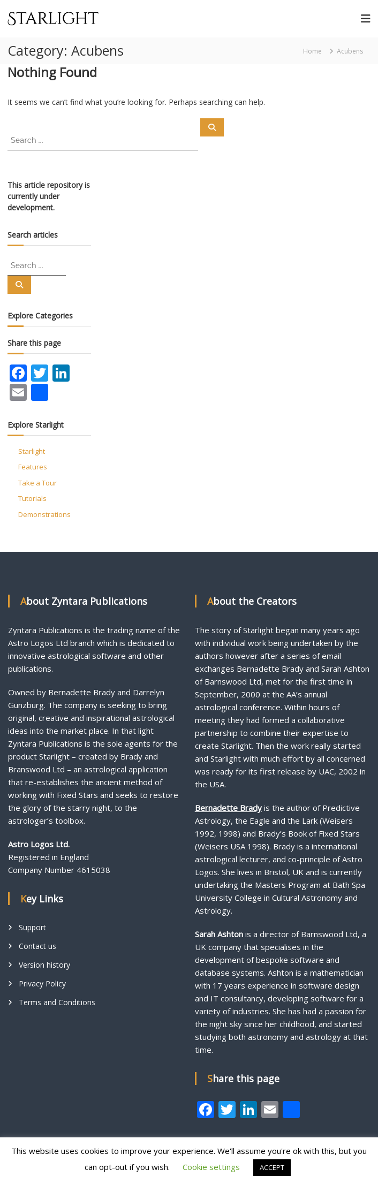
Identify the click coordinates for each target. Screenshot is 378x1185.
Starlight (31, 451)
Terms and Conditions (57, 1002)
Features (32, 467)
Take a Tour (37, 483)
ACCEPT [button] (272, 1167)
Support (32, 927)
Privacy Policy (42, 983)
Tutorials (32, 498)
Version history (44, 965)
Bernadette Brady (228, 807)
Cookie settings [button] (211, 1166)
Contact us (37, 946)
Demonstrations (44, 514)
